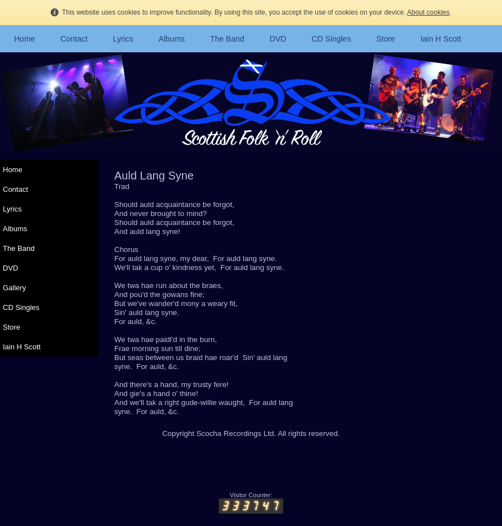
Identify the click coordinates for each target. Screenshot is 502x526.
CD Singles (331, 38)
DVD (278, 38)
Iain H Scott (440, 38)
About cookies (428, 12)
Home (24, 38)
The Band (227, 38)
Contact (73, 38)
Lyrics (123, 38)
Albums (172, 38)
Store (385, 38)
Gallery (14, 288)
